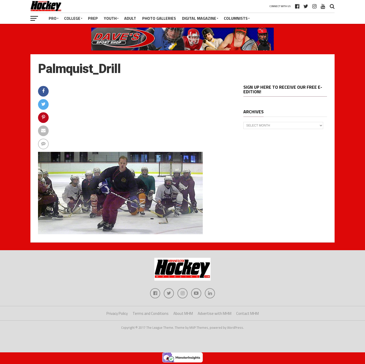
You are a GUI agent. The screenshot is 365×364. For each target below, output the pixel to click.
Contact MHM (247, 313)
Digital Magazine (199, 18)
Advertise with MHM (214, 313)
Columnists (236, 18)
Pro (53, 18)
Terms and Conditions (151, 313)
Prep (93, 18)
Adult (130, 18)
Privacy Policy (117, 313)
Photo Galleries (159, 18)
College (72, 18)
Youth (110, 18)
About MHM (183, 313)
